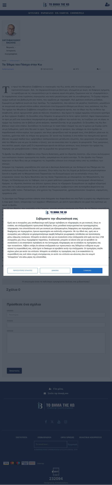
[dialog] (56, 242)
